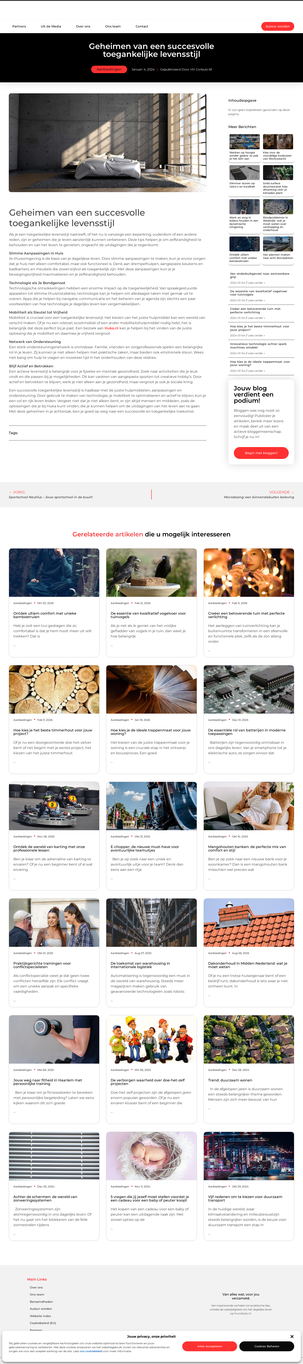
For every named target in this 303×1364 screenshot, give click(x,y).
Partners (19, 26)
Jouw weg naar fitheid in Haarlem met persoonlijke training (47, 1082)
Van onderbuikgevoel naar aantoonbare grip (259, 275)
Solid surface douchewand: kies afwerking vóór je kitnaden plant (275, 188)
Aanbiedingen (109, 69)
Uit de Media (51, 26)
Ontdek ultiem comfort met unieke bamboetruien (243, 258)
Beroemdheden (41, 1301)
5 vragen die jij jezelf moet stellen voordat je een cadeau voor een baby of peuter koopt (150, 1198)
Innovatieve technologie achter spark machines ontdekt (258, 345)
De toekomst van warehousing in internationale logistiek (140, 965)
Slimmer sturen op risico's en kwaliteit (242, 185)
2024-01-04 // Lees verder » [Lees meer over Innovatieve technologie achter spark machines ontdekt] (247, 353)
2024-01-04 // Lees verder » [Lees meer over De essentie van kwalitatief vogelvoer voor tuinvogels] (247, 300)
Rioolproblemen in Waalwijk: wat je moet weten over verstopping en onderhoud (275, 224)
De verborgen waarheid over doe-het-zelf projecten (148, 1082)
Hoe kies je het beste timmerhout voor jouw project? (259, 328)
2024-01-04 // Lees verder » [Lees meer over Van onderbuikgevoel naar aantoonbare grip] (247, 282)
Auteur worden (41, 1308)
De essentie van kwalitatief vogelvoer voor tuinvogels (258, 292)
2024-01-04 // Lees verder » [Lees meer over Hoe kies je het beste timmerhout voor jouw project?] (247, 335)
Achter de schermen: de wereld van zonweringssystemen (45, 1198)
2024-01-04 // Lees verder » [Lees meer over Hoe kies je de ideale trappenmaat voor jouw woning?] (247, 370)
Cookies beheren (266, 1346)
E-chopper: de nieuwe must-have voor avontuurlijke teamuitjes (145, 848)
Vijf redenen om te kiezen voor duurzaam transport (245, 1198)
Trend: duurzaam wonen (230, 1080)
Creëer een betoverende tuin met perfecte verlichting (255, 310)
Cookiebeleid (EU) (43, 1323)
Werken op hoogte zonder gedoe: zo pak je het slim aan (243, 156)
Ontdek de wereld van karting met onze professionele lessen (49, 848)
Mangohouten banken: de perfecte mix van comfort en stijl (247, 848)
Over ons (83, 26)
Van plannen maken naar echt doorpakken (278, 256)
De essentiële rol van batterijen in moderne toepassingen (247, 732)
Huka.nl (112, 328)
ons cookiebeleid (91, 1351)
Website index (40, 1316)
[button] (292, 1336)
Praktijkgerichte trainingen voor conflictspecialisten (42, 965)
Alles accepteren (209, 1346)
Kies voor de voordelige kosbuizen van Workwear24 (277, 156)
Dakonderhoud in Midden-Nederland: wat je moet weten (247, 965)
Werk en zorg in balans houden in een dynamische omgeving (243, 222)
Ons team (113, 26)
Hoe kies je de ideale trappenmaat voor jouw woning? (260, 363)
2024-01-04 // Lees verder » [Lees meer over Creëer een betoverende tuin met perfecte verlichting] (247, 317)
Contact (142, 26)
